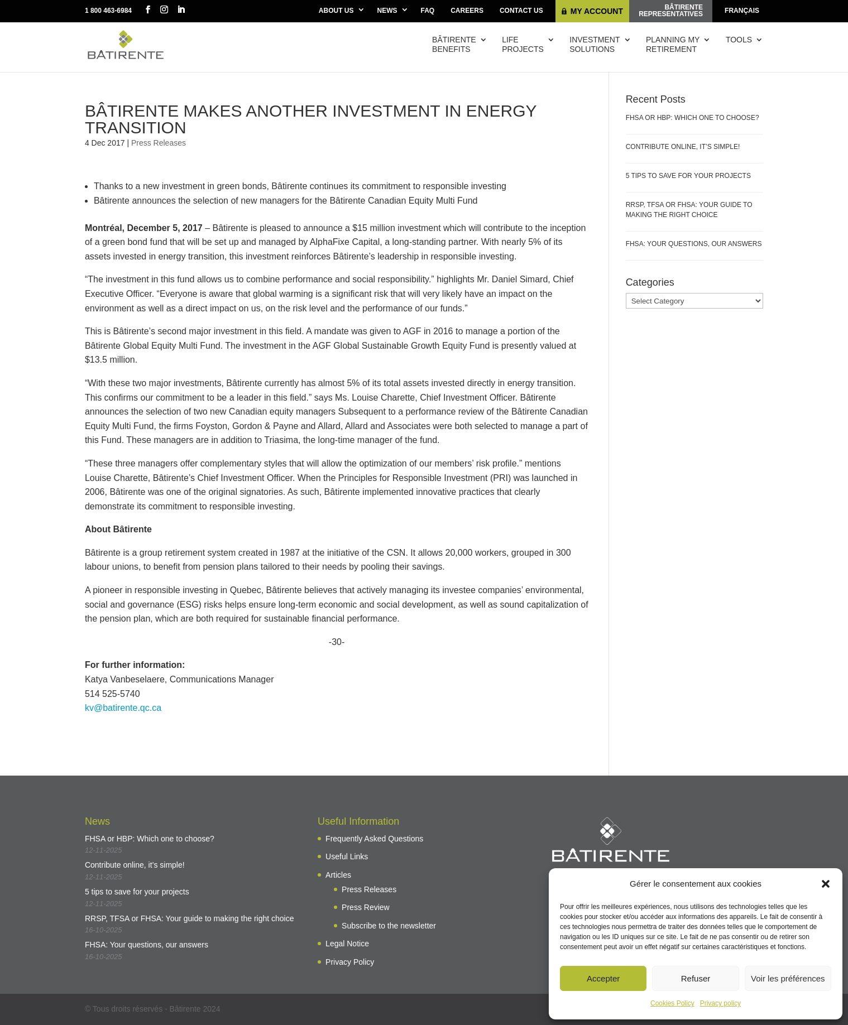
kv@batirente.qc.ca (123, 708)
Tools (739, 39)
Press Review (366, 907)
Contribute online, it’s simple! (683, 147)
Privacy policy (720, 1003)
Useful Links (346, 856)
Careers (467, 11)
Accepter (603, 978)
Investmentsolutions (594, 44)
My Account (597, 11)
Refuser (696, 978)
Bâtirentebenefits (454, 44)
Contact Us (521, 11)
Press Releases (158, 142)
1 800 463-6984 (108, 11)
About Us (336, 11)
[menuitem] (742, 11)
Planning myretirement (673, 44)
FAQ (428, 11)
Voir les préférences (788, 978)
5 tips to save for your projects (688, 176)
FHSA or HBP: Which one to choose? (692, 118)
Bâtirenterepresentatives (671, 10)
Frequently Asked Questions (374, 838)
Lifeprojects (523, 44)
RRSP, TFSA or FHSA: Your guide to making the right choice (189, 918)
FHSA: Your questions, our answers (694, 244)
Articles (338, 874)
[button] (825, 883)
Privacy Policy (349, 961)
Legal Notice (347, 943)
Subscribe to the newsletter (389, 925)
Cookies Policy (672, 1003)
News (387, 11)
